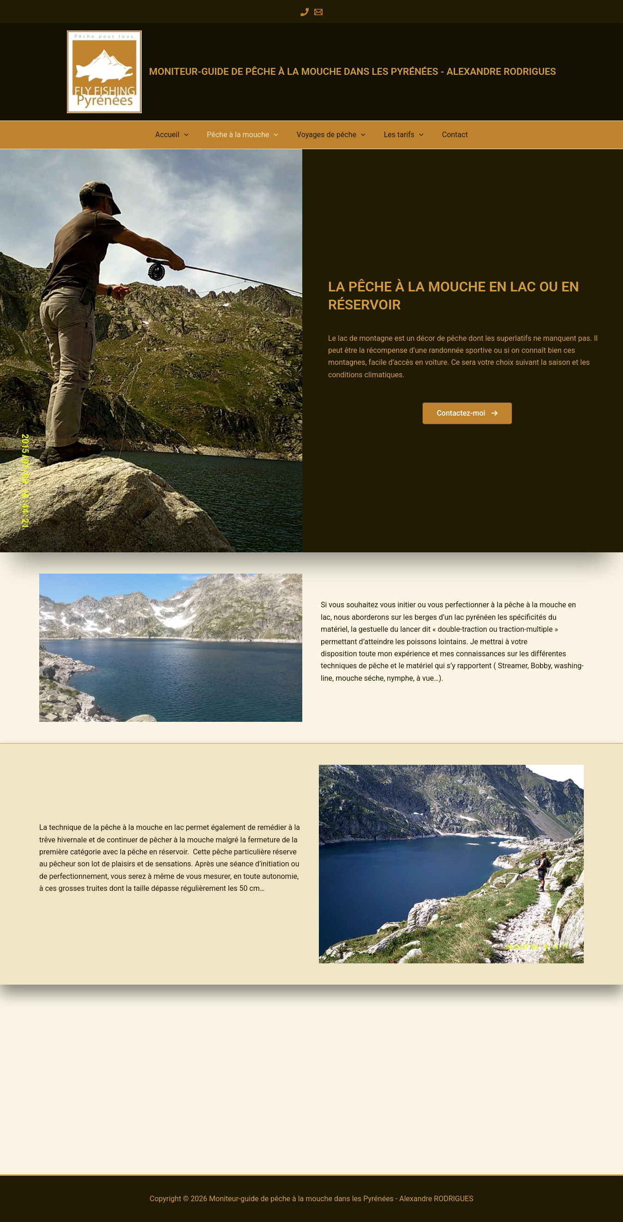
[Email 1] (318, 12)
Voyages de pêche (331, 139)
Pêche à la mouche (252, 139)
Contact (435, 138)
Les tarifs (393, 139)
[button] (204, 139)
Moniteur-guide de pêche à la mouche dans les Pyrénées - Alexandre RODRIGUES (352, 71)
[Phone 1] (304, 12)
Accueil (192, 139)
